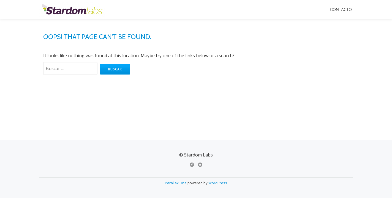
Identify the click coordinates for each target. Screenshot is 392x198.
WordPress (217, 133)
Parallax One (176, 133)
